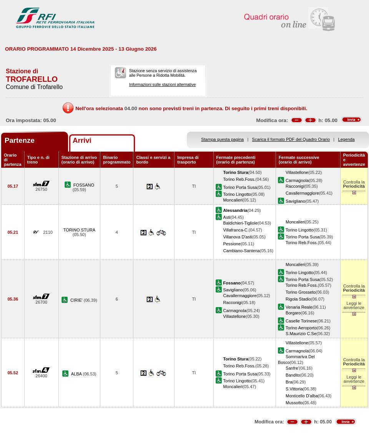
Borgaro (293, 313)
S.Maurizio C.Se (301, 333)
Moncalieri (233, 200)
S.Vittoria (294, 389)
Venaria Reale (299, 307)
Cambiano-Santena (241, 250)
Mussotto (294, 402)
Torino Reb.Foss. (239, 179)
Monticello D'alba (302, 395)
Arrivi (82, 140)
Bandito (293, 375)
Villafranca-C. (236, 230)
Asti (226, 217)
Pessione (232, 243)
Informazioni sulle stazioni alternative (162, 84)
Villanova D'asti (237, 237)
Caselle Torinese (301, 321)
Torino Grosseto (301, 292)
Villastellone (297, 172)
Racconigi (295, 186)
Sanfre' (292, 368)
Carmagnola (297, 180)
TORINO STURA (79, 230)
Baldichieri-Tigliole (240, 223)
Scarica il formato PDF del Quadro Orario (291, 139)
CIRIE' (77, 300)
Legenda (346, 139)
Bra (289, 382)
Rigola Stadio (298, 299)
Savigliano (295, 201)
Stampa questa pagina (222, 139)
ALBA (77, 374)
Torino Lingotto (237, 194)
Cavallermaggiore (302, 193)
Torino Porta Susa (240, 187)
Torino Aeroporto (301, 328)
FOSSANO (83, 185)
